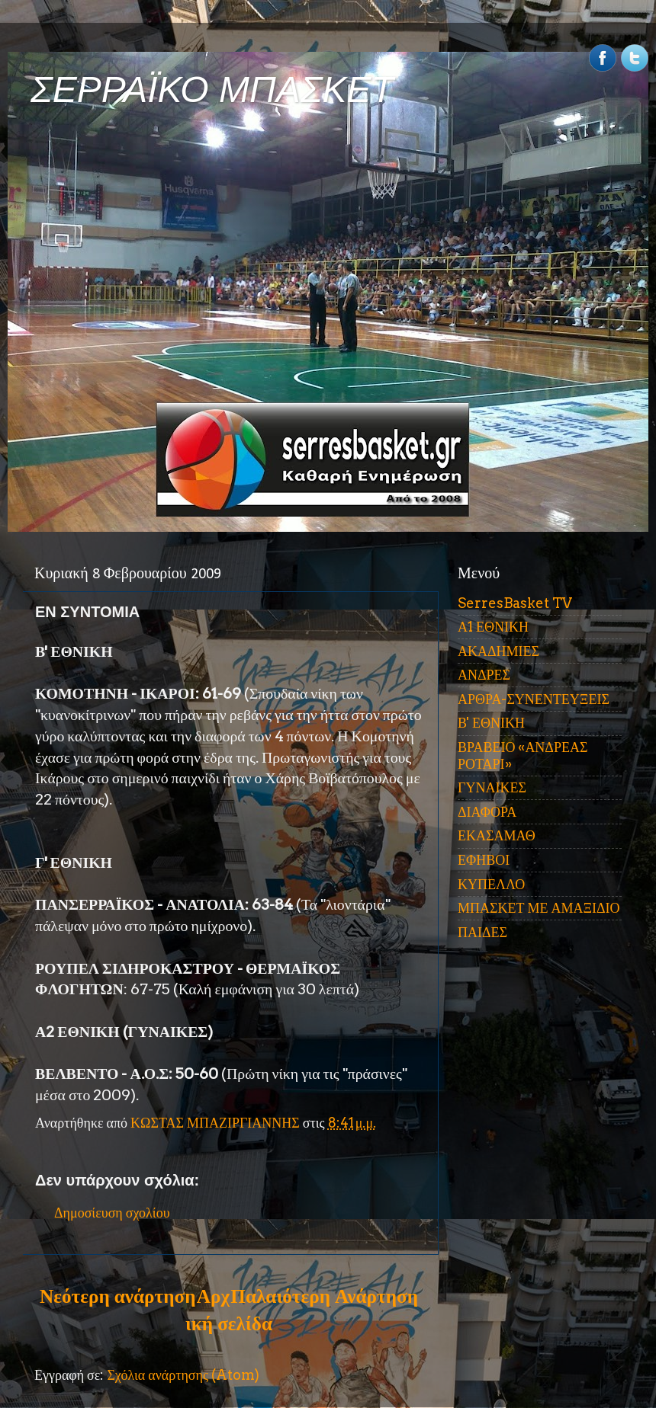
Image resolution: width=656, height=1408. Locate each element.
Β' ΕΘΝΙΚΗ (491, 723)
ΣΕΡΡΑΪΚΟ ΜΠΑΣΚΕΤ (212, 89)
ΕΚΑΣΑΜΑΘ (496, 835)
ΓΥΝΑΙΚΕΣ (492, 787)
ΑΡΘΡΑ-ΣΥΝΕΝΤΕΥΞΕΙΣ (533, 699)
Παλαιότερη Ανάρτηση (324, 1296)
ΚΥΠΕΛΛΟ (491, 884)
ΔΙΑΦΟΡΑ (487, 812)
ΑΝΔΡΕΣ (484, 675)
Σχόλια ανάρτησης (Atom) (183, 1375)
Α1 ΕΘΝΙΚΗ (493, 627)
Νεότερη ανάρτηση (117, 1296)
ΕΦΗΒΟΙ (484, 860)
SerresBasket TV (515, 603)
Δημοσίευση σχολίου (112, 1213)
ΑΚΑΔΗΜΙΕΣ (498, 651)
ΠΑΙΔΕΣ (482, 932)
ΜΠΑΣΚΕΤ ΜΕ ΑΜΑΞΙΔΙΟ (539, 908)
